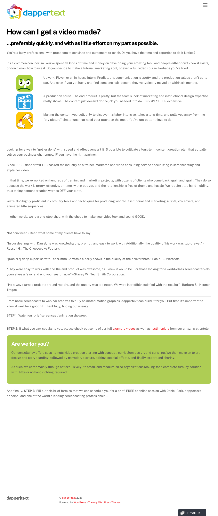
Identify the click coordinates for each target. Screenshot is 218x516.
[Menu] (205, 5)
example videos (124, 328)
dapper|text (69, 497)
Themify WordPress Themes (104, 502)
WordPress (80, 502)
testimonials (160, 328)
